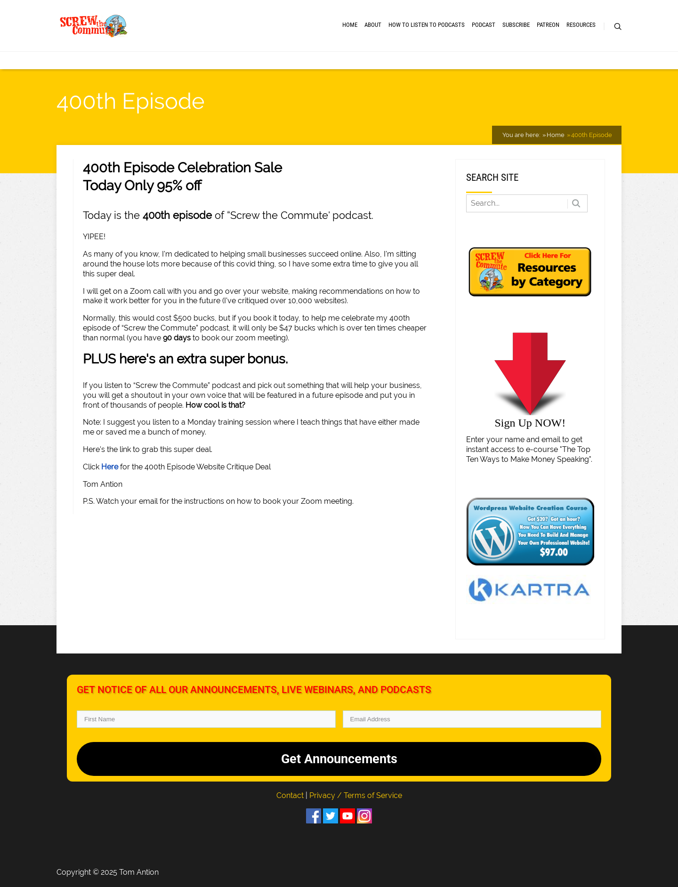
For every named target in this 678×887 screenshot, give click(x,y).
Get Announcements (339, 758)
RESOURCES (581, 24)
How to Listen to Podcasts (426, 24)
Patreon (548, 24)
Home (349, 24)
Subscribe (516, 24)
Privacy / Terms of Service (355, 795)
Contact (291, 795)
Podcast (483, 24)
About (372, 24)
